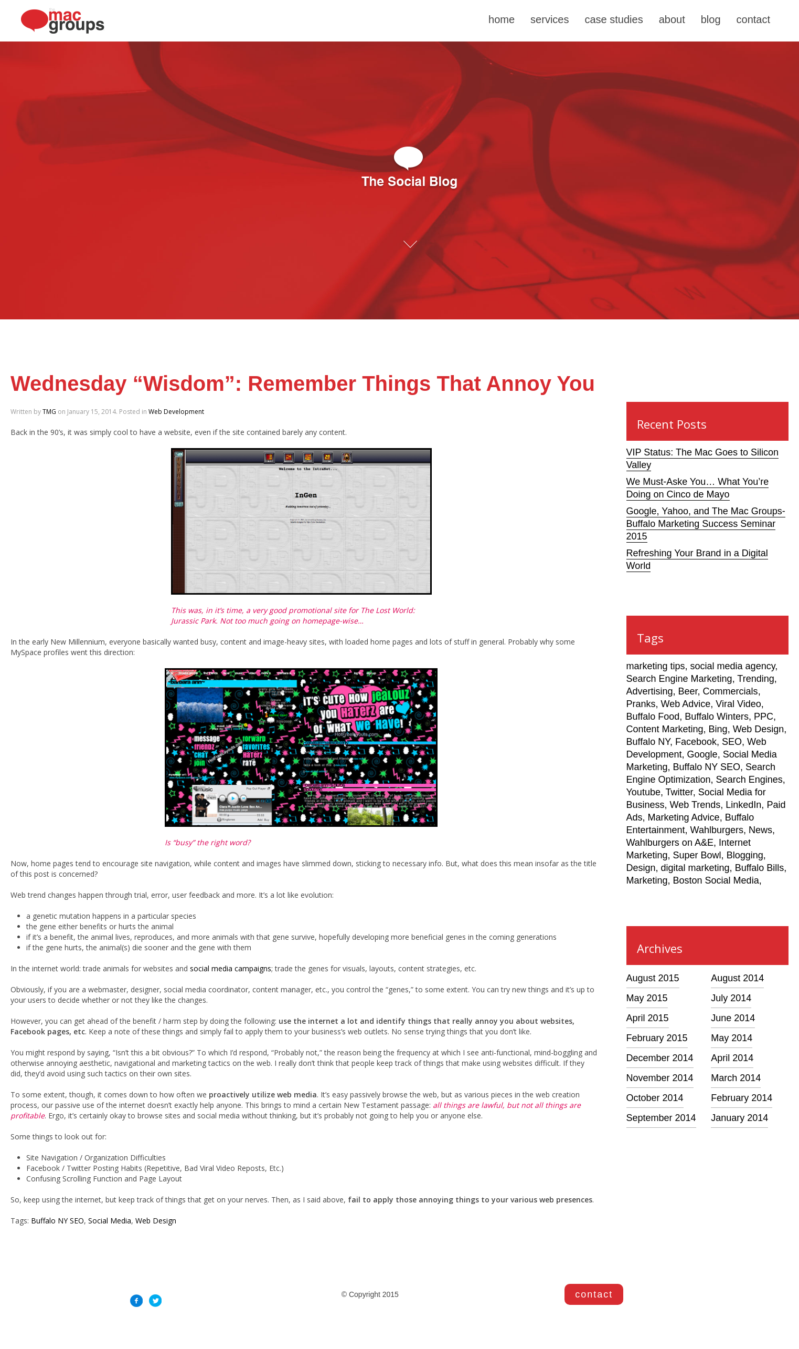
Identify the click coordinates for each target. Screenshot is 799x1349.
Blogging (745, 855)
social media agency (732, 666)
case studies (613, 19)
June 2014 (733, 1018)
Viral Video (738, 704)
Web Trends (695, 805)
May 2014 (731, 1038)
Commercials (730, 691)
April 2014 (732, 1058)
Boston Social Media (716, 880)
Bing (718, 729)
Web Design (155, 1221)
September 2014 (661, 1118)
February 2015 (657, 1038)
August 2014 (737, 978)
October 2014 (655, 1098)
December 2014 (660, 1058)
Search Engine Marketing (679, 678)
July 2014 (731, 998)
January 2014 (739, 1118)
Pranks (641, 704)
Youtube (643, 792)
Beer (688, 691)
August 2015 (652, 978)
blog (711, 19)
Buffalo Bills (759, 868)
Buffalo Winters (717, 716)
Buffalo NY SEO (57, 1221)
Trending (755, 678)
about (672, 19)
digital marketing (695, 868)
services (549, 19)
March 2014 (736, 1078)
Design (641, 868)
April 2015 (647, 1018)
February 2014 (741, 1098)
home (501, 19)
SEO (732, 741)
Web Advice (686, 704)
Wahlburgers (716, 830)
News (760, 830)
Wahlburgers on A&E (669, 842)
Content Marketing (665, 729)
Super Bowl (697, 855)
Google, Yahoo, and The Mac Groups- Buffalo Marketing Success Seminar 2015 (705, 524)
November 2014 (660, 1078)
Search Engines (749, 779)
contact (753, 19)
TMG (49, 411)
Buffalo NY (648, 741)
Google (702, 754)
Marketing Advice (684, 817)
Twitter (679, 792)
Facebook (696, 741)
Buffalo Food (653, 716)
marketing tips (655, 666)
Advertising (649, 691)
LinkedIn (743, 805)
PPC (763, 716)
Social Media (109, 1221)
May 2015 (647, 998)
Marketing (647, 880)
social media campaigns (230, 968)
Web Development (176, 411)
